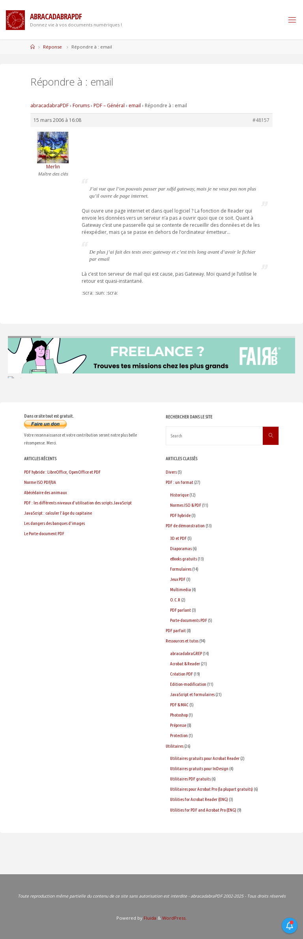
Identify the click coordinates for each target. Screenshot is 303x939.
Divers (171, 471)
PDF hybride (180, 515)
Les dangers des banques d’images (54, 523)
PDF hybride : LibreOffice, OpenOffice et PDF (62, 471)
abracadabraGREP (186, 653)
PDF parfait (176, 630)
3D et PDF (178, 538)
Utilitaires (174, 746)
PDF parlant (180, 609)
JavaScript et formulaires (192, 694)
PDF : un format (179, 482)
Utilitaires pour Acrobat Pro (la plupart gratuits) (211, 789)
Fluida (149, 918)
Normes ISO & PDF (185, 505)
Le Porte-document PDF (44, 533)
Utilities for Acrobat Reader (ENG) (199, 799)
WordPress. (174, 918)
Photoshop (179, 714)
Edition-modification (188, 684)
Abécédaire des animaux (45, 492)
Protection (179, 735)
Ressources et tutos (182, 640)
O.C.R (175, 599)
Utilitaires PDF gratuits (190, 778)
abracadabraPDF (49, 105)
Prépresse (178, 725)
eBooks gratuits (183, 558)
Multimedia (180, 589)
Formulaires (180, 568)
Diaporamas (181, 548)
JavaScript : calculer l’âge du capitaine (58, 512)
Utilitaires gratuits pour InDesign (199, 768)
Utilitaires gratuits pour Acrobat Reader (204, 758)
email (135, 105)
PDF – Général (109, 105)
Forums (81, 105)
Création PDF (181, 673)
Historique (179, 494)
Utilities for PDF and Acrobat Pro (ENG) (203, 809)
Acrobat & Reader (185, 663)
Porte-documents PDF (188, 620)
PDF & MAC (179, 704)
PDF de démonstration (185, 525)
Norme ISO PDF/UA (40, 482)
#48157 (260, 120)
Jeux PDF (177, 579)
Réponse (52, 47)
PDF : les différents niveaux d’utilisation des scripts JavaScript (78, 502)
